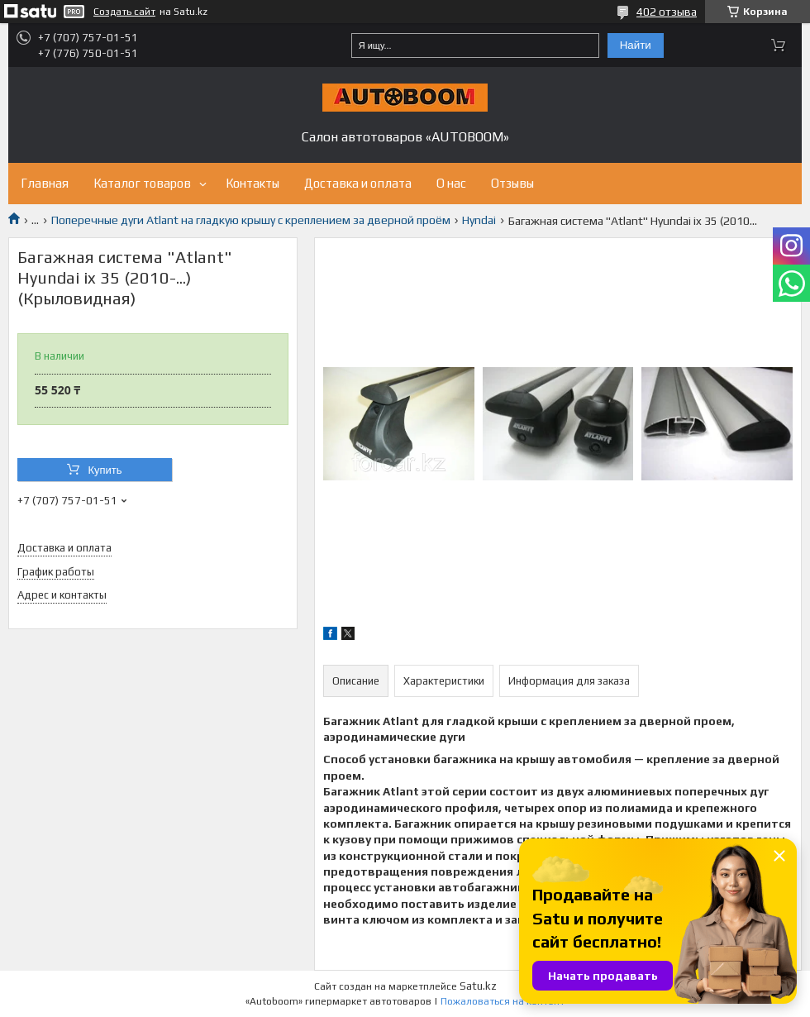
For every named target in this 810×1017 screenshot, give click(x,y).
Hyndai (479, 220)
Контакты (252, 183)
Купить (105, 470)
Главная (45, 183)
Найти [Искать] (635, 45)
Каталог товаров (142, 183)
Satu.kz (478, 986)
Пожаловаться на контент (503, 1001)
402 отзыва (666, 11)
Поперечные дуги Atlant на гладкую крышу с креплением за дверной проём (250, 220)
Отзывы (512, 183)
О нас (451, 183)
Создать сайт (124, 11)
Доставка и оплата (358, 183)
